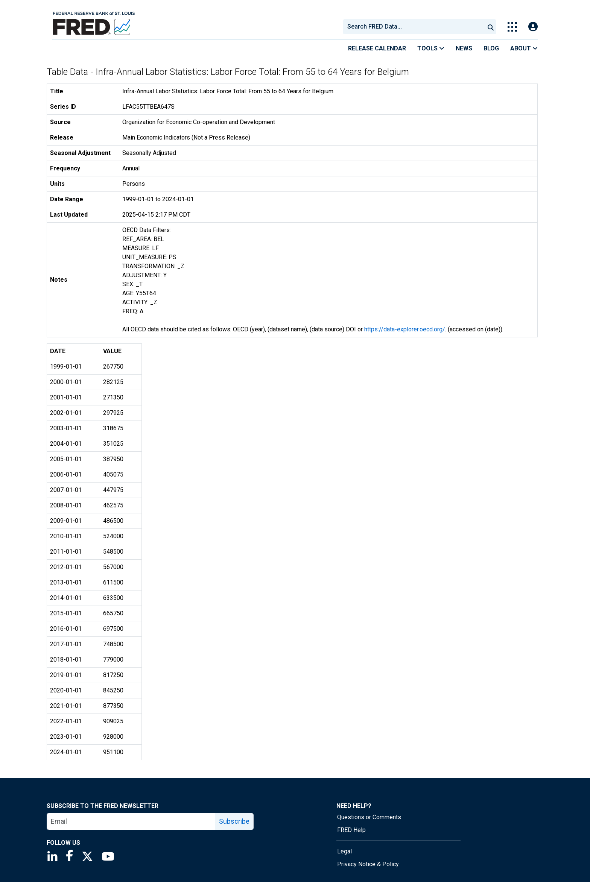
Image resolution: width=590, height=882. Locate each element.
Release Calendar (377, 48)
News (464, 48)
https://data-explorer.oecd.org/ (404, 329)
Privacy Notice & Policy (368, 864)
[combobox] (413, 26)
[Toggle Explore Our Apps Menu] (512, 27)
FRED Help (351, 829)
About (524, 48)
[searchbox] (415, 26)
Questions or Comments (369, 817)
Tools (430, 48)
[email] (131, 821)
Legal (344, 851)
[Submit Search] (490, 26)
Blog (491, 48)
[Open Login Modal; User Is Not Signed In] (533, 27)
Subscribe (234, 821)
